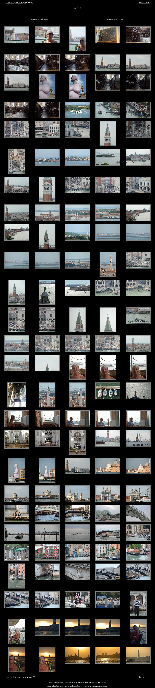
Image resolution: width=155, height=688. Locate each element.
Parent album (144, 3)
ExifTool (103, 682)
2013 (12, 3)
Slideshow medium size (40, 19)
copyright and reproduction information (70, 682)
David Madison (84, 686)
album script (59, 686)
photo (8, 3)
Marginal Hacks (72, 686)
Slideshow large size (115, 19)
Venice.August (20, 3)
